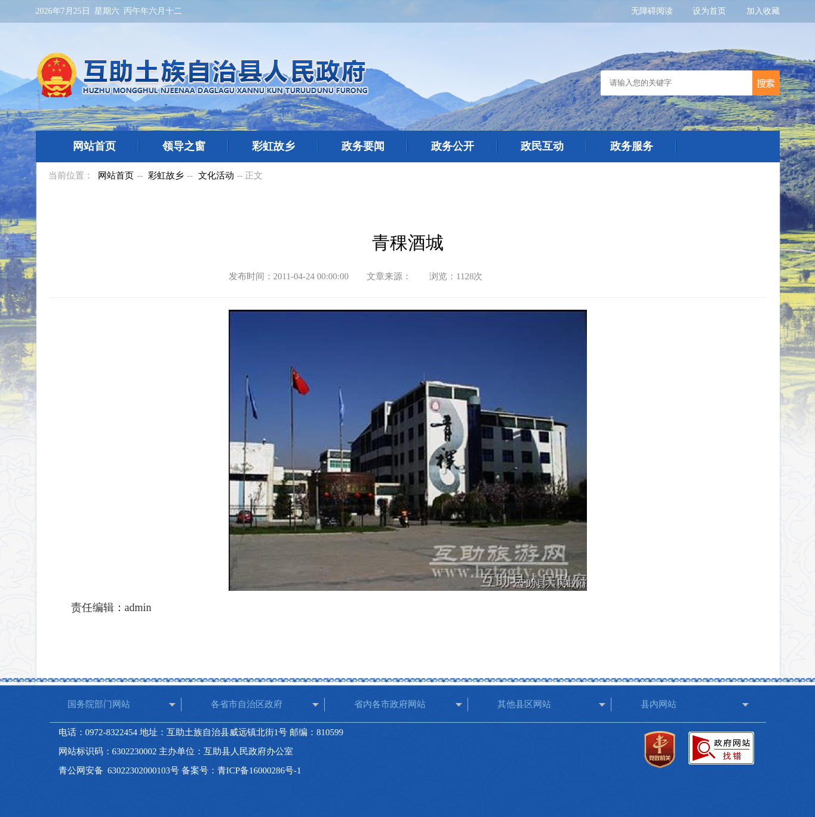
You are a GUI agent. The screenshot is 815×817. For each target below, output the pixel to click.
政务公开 (452, 146)
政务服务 (631, 146)
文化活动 (216, 175)
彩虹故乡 (273, 146)
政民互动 (542, 146)
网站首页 (94, 146)
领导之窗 (183, 146)
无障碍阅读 (653, 11)
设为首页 (710, 11)
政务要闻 (363, 146)
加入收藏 (763, 11)
